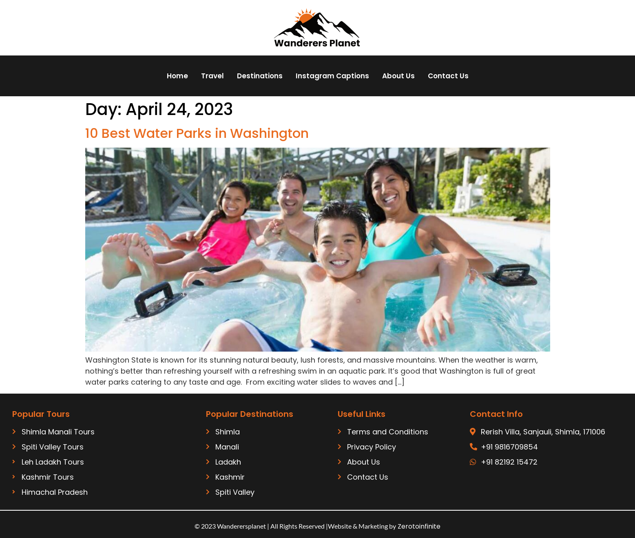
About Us (398, 76)
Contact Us (448, 76)
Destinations (260, 76)
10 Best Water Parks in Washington (197, 133)
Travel (212, 76)
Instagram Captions (332, 76)
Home (177, 76)
